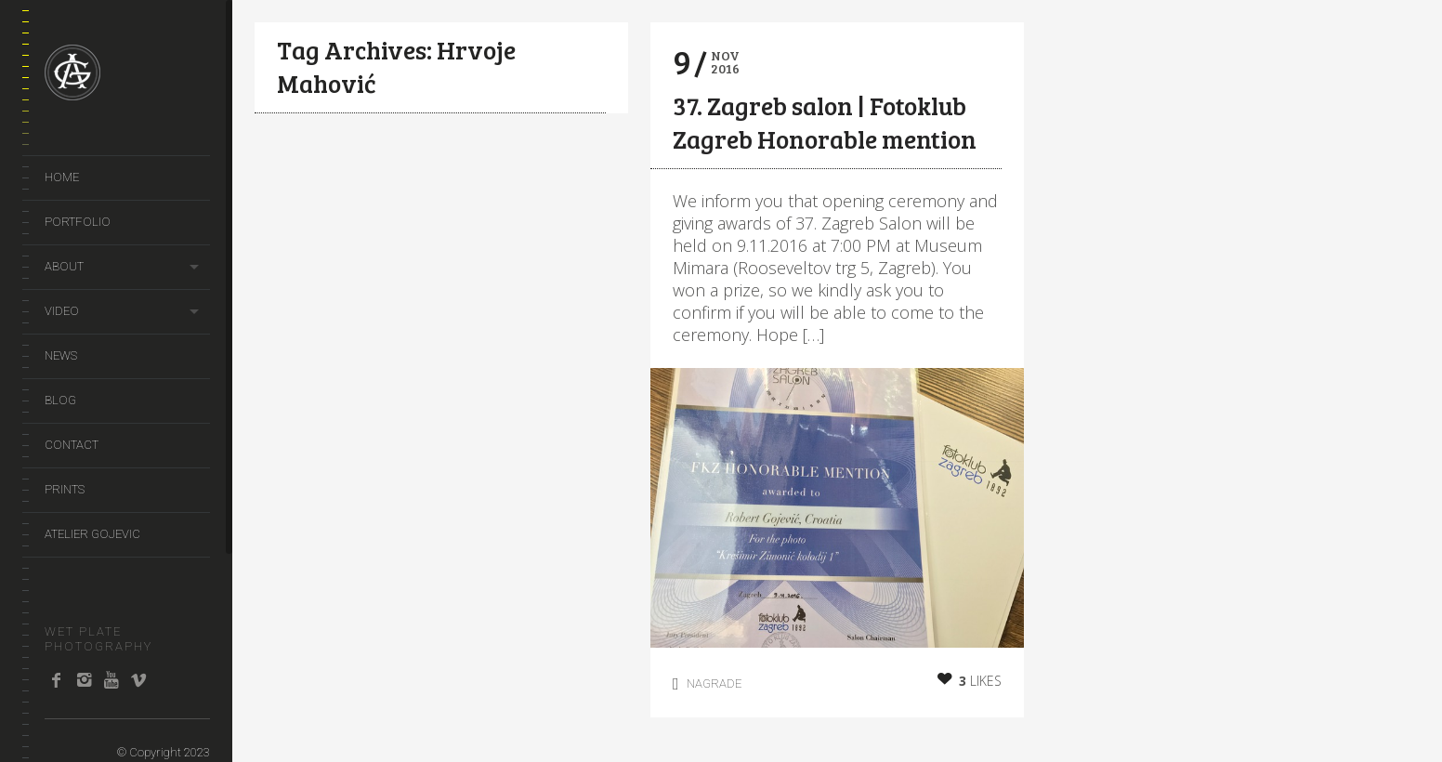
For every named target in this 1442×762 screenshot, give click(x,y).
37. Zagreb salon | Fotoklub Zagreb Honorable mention (825, 122)
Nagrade (714, 683)
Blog (60, 400)
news (61, 355)
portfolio (78, 222)
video (62, 311)
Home (62, 177)
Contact (71, 445)
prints (65, 489)
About (64, 266)
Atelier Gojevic (92, 534)
